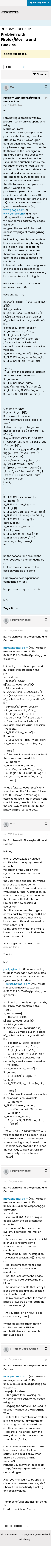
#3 (46, 834)
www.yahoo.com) (14, 213)
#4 (46, 1181)
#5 (46, 1359)
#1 (46, 97)
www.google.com (13, 210)
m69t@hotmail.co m (15, 647)
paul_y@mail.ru (12, 969)
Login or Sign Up (38, 2)
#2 (46, 630)
